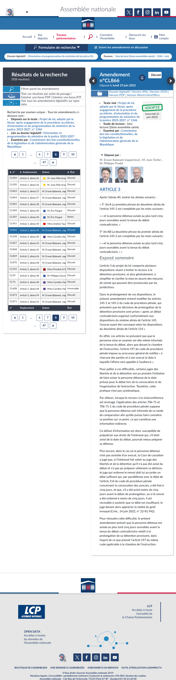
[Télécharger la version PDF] (142, 70)
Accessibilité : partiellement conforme (68, 668)
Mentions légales (39, 668)
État (72, 165)
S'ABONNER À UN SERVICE (102, 660)
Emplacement (30, 165)
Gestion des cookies (136, 668)
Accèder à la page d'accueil (88, 22)
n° (14, 165)
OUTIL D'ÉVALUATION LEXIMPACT (140, 660)
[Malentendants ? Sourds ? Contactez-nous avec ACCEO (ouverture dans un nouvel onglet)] (61, 650)
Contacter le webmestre (102, 668)
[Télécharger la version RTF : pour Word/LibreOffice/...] (143, 87)
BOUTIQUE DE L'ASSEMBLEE (30, 660)
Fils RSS (120, 668)
